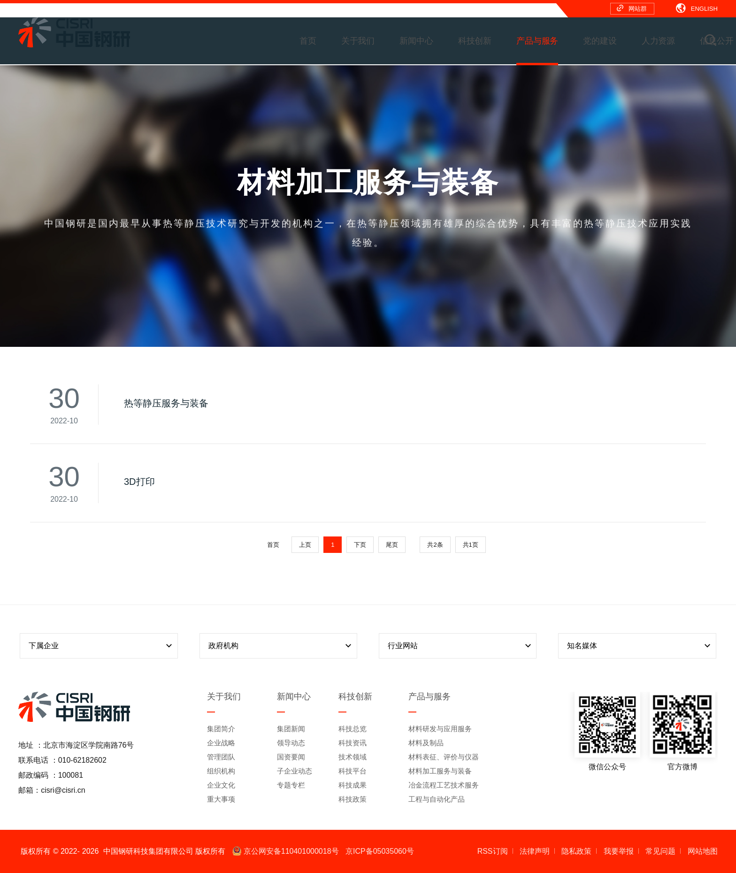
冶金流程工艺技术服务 (443, 785)
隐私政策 (576, 851)
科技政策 (352, 799)
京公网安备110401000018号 (285, 851)
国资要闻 (291, 757)
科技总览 (352, 729)
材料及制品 (426, 743)
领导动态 (291, 743)
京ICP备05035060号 (379, 851)
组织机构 (221, 771)
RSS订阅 (492, 851)
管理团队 (221, 757)
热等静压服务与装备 (166, 403)
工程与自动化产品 (436, 799)
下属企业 (101, 646)
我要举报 (619, 851)
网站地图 (703, 851)
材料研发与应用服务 (440, 729)
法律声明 (535, 851)
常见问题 (660, 851)
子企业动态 (294, 771)
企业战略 (221, 743)
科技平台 (352, 771)
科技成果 (352, 785)
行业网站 (460, 646)
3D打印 (139, 481)
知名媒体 (640, 646)
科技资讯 (352, 743)
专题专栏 (291, 785)
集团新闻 (291, 729)
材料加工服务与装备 (440, 771)
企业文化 (221, 785)
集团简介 (221, 729)
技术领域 (352, 757)
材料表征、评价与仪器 (443, 757)
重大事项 (221, 799)
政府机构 (281, 646)
